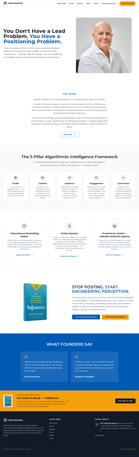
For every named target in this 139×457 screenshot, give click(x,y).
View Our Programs (115, 255)
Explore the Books (24, 255)
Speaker (80, 3)
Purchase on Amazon (115, 317)
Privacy (52, 435)
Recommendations (109, 3)
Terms (51, 438)
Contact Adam (127, 3)
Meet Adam (62, 3)
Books (71, 3)
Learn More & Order (125, 401)
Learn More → (100, 435)
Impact (96, 3)
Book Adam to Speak (69, 256)
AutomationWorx (130, 449)
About (88, 3)
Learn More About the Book (86, 317)
